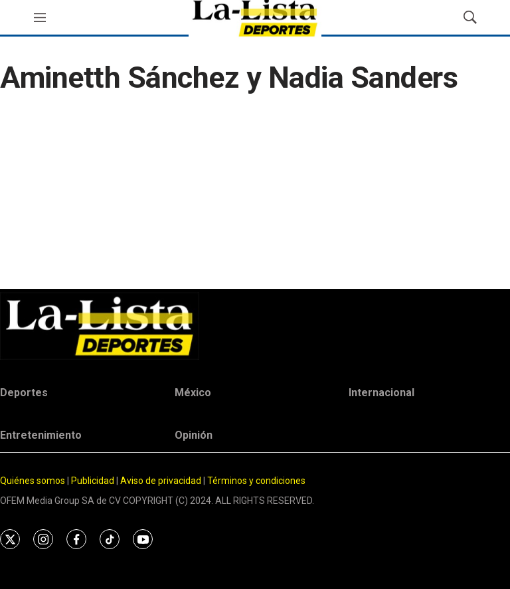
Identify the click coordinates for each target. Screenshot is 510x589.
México (193, 392)
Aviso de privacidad (160, 480)
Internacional (381, 392)
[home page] (255, 326)
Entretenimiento (41, 435)
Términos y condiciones (256, 480)
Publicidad (93, 480)
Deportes (24, 392)
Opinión (193, 435)
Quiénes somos (32, 480)
